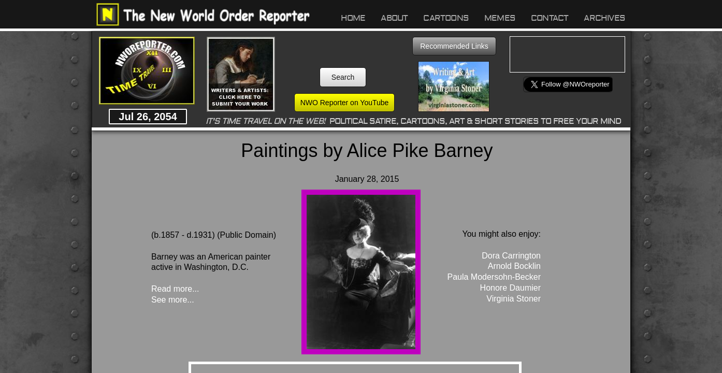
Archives (604, 18)
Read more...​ (175, 288)
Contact (549, 18)
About (394, 18)
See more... (172, 299)
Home (353, 18)
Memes (499, 18)
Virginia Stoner (513, 298)
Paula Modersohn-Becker (494, 276)
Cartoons (446, 18)
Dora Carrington (511, 255)
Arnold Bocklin (514, 266)
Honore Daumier (510, 287)
